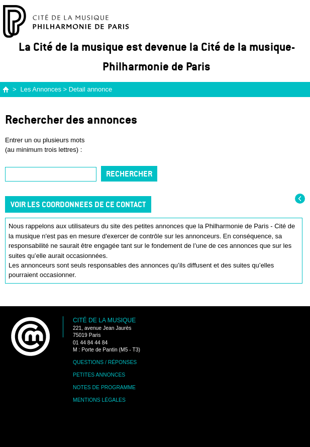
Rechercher (129, 173)
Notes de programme (104, 387)
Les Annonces (41, 89)
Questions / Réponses (105, 362)
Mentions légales (99, 400)
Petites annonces (99, 375)
